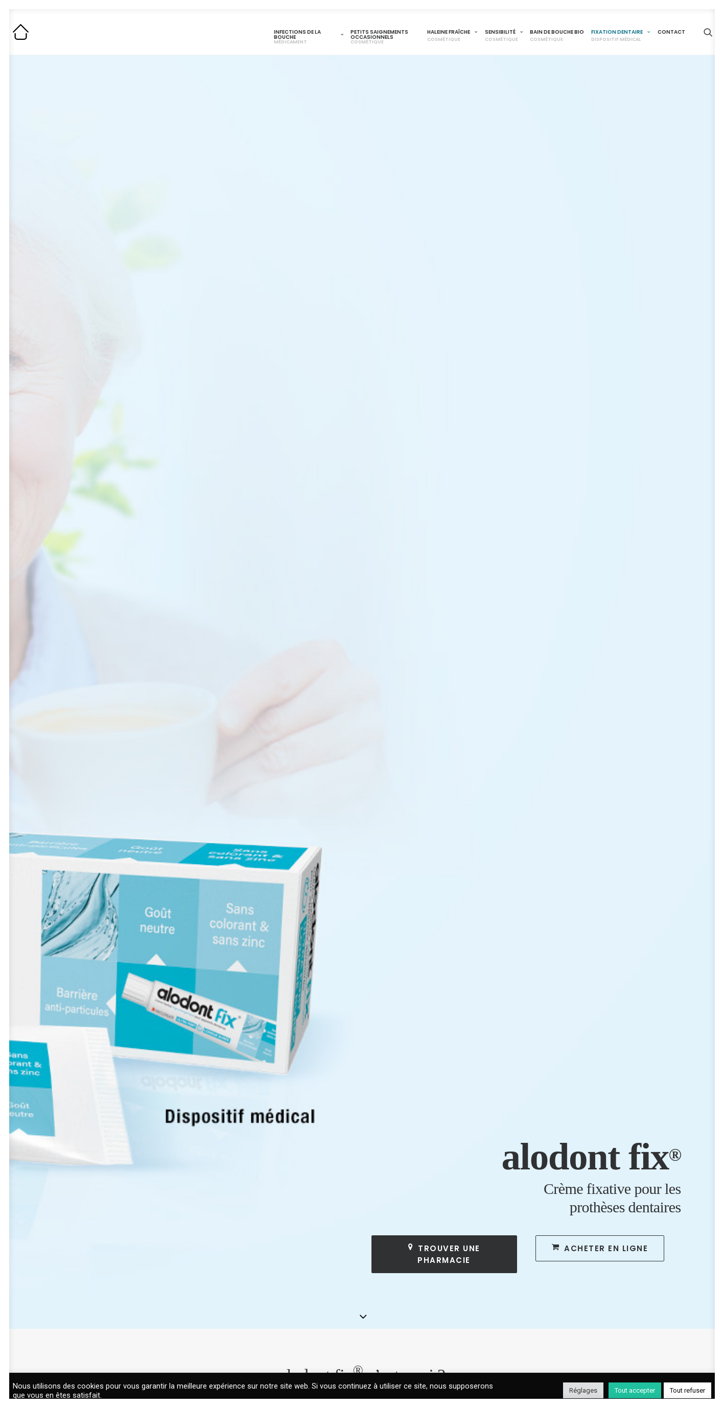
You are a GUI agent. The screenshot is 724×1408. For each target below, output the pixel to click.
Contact (671, 32)
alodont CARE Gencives (295, 1263)
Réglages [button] (583, 1390)
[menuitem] (308, 34)
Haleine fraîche (452, 35)
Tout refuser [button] (687, 1390)
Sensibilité (504, 35)
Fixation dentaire (620, 35)
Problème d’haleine (403, 1282)
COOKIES (621, 1254)
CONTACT (622, 1223)
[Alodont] (21, 32)
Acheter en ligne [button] (600, 259)
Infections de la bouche (308, 36)
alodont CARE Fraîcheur (411, 1243)
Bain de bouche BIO (557, 35)
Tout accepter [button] (635, 1390)
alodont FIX (506, 1243)
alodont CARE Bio (401, 1269)
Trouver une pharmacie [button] (445, 265)
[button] (708, 32)
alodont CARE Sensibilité (412, 1256)
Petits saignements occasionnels (379, 36)
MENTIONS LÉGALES (644, 1239)
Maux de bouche (168, 1280)
